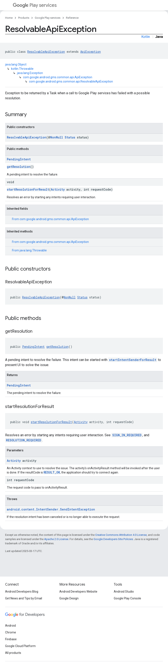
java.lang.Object (15, 64)
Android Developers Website (78, 591)
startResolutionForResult (28, 189)
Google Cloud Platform (20, 646)
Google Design (69, 598)
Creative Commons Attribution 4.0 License (121, 534)
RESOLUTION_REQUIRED (23, 440)
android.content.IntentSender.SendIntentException (51, 509)
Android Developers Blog (21, 591)
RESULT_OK (52, 472)
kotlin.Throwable (22, 68)
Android (10, 625)
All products (13, 652)
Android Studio (124, 591)
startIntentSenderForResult (132, 360)
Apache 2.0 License (56, 539)
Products (23, 17)
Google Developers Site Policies (113, 539)
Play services (35, 5)
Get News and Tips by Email (23, 598)
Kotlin (145, 37)
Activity (58, 189)
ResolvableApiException (46, 52)
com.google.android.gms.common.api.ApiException (57, 77)
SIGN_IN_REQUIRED (127, 435)
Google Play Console (127, 598)
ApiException (90, 52)
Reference (72, 17)
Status (70, 137)
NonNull (56, 137)
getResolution (18, 167)
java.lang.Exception (30, 73)
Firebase (11, 639)
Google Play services (47, 17)
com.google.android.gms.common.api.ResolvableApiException (71, 81)
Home (9, 17)
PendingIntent (19, 159)
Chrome (10, 632)
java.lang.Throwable (33, 250)
